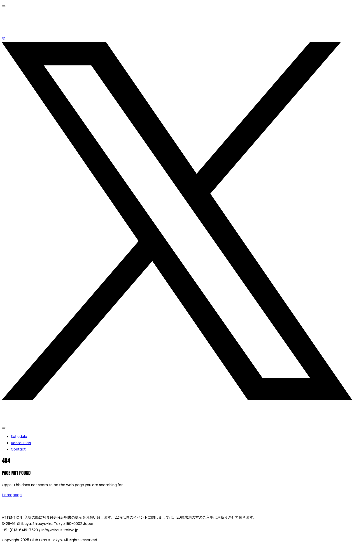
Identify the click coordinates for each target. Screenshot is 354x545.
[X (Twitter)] (177, 399)
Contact (18, 449)
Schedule (19, 436)
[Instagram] (3, 39)
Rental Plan (21, 443)
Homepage (12, 494)
